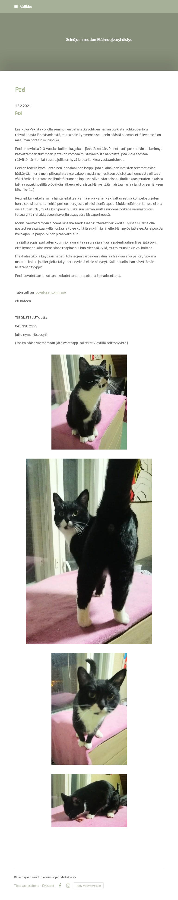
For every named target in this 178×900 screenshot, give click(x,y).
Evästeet (48, 885)
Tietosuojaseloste (26, 885)
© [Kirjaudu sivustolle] (15, 877)
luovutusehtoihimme (50, 292)
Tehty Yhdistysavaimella (88, 885)
